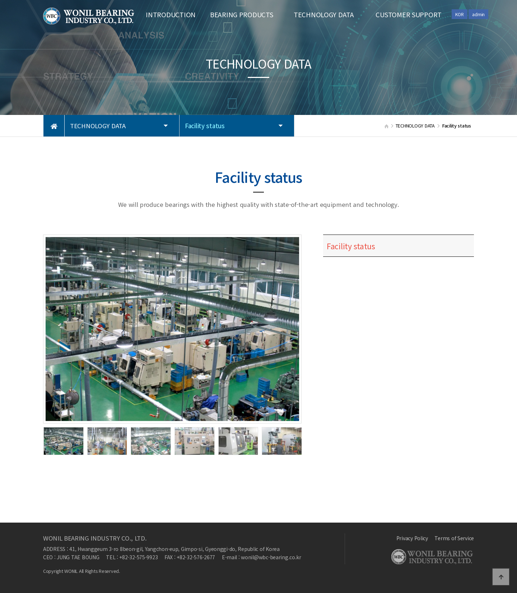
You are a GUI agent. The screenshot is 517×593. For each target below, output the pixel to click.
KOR (459, 14)
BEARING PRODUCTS (241, 14)
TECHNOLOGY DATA (324, 14)
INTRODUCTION (171, 14)
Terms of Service (454, 538)
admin (478, 14)
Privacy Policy (412, 538)
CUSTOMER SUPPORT (409, 14)
